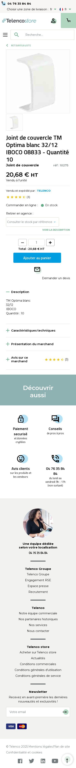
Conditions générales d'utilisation (38, 670)
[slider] (16, 197)
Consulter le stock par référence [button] (29, 222)
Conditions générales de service (38, 676)
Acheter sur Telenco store (38, 652)
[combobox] (42, 35)
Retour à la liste (18, 45)
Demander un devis (56, 278)
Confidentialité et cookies (24, 752)
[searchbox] (48, 35)
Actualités (38, 658)
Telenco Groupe (38, 574)
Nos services (38, 625)
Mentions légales (40, 746)
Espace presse (38, 586)
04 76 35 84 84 (19, 3)
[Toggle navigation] (5, 35)
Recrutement (38, 592)
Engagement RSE (38, 580)
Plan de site (61, 746)
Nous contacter (38, 631)
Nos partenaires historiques (38, 619)
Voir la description (56, 229)
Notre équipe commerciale (38, 613)
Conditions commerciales (38, 664)
